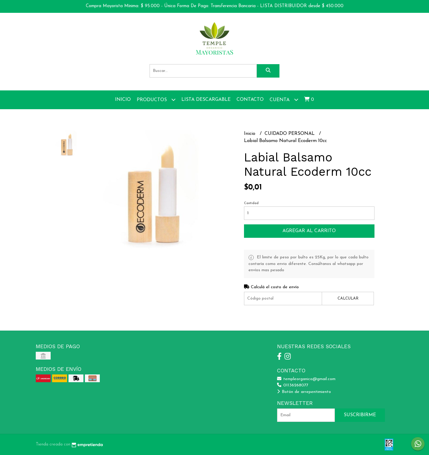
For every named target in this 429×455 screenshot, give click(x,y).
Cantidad (251, 203)
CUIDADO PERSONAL (290, 133)
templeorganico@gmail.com (306, 379)
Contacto (250, 99)
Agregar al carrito (309, 231)
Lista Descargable (206, 99)
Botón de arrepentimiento (304, 392)
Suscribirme (360, 415)
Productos (156, 99)
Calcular (348, 298)
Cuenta (284, 99)
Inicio (123, 99)
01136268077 (292, 385)
